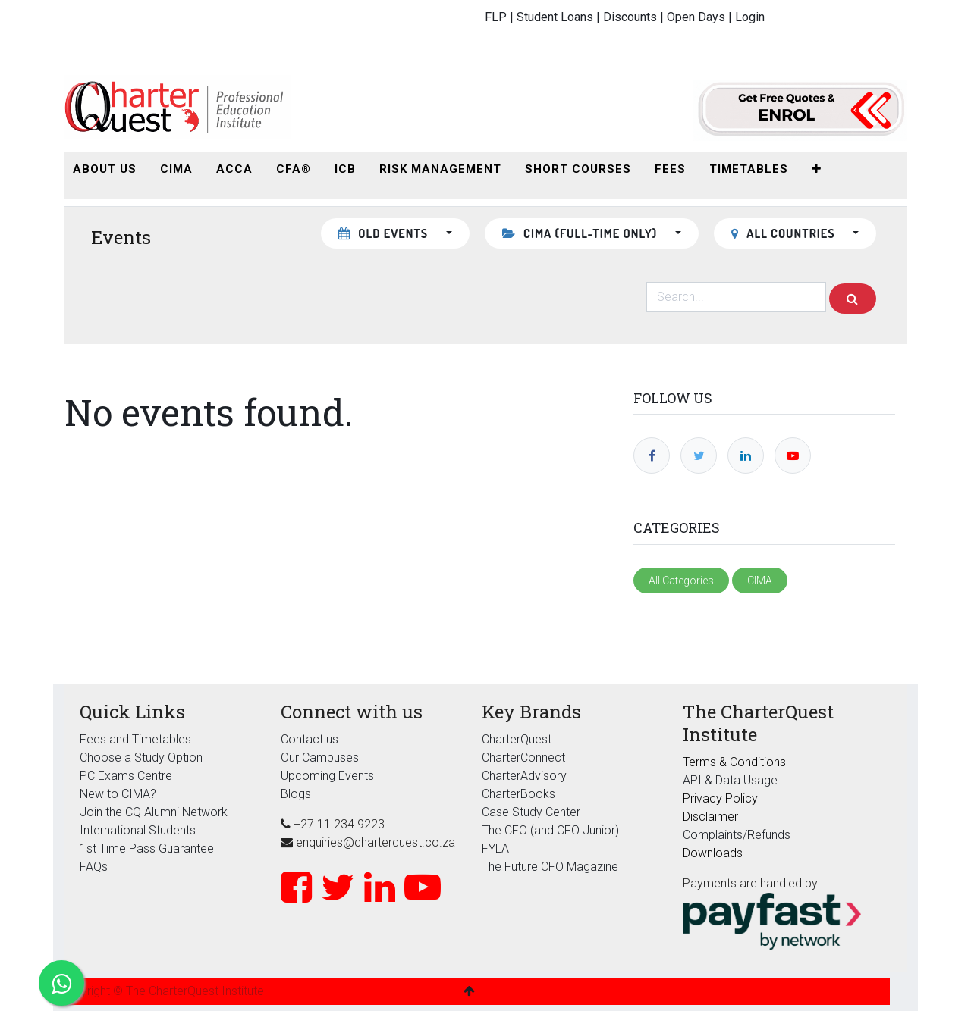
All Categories (681, 580)
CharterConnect (523, 757)
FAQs (94, 866)
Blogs (296, 794)
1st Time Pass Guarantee (148, 848)
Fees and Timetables (135, 739)
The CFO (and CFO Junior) (550, 830)
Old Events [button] (385, 233)
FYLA (495, 848)
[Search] (852, 298)
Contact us (309, 739)
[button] (817, 169)
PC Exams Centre (126, 775)
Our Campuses (320, 757)
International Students (138, 830)
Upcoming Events (327, 775)
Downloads (713, 853)
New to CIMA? (118, 794)
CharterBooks (518, 794)
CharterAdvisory (524, 775)
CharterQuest (516, 739)
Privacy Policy (720, 798)
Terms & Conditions (734, 762)
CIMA (759, 580)
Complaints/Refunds (736, 835)
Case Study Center (531, 812)
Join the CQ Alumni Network (154, 812)
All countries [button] (784, 233)
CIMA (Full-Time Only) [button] (581, 233)
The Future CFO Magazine (550, 866)
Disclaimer (710, 816)
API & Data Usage (730, 780)
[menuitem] (105, 169)
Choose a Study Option (141, 757)
